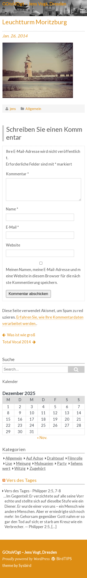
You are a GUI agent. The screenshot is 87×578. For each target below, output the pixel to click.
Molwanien (44, 463)
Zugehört (38, 468)
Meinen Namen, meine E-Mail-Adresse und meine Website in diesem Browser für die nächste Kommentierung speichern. (43, 276)
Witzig (19, 468)
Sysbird (25, 565)
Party (62, 463)
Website (13, 245)
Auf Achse (34, 458)
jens (13, 108)
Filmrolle (75, 458)
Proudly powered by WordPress (26, 559)
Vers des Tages (21, 480)
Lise (8, 463)
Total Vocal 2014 (16, 342)
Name (12, 209)
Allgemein (33, 108)
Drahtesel (55, 458)
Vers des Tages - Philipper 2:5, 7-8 (32, 491)
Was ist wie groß (21, 335)
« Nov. (42, 437)
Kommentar (17, 174)
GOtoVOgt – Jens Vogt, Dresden (34, 3)
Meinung (23, 463)
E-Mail (12, 227)
